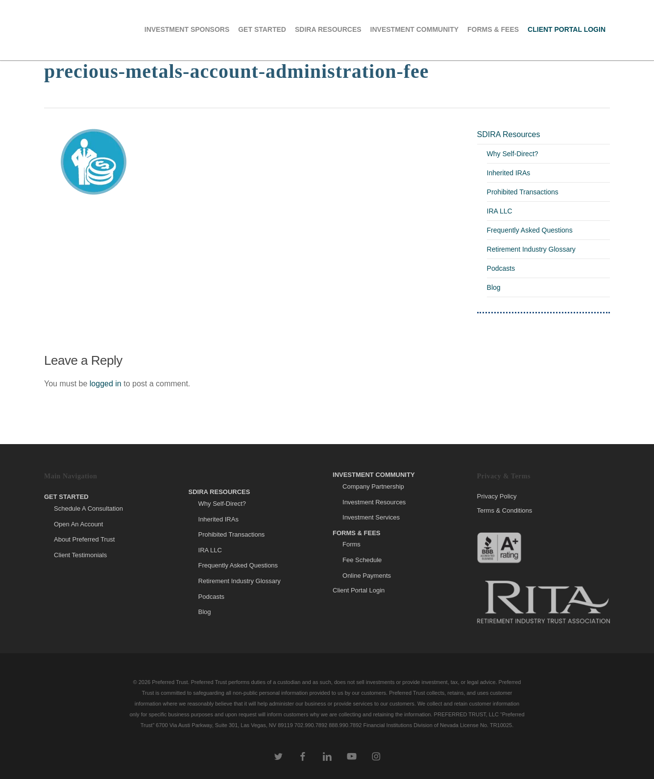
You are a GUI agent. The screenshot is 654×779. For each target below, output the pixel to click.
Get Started (66, 496)
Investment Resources (374, 502)
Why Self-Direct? (512, 154)
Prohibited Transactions (522, 192)
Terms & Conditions (505, 510)
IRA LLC (499, 211)
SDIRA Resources (508, 134)
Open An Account (78, 524)
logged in (105, 383)
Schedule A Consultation (88, 508)
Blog (494, 287)
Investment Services (371, 517)
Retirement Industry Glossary (531, 249)
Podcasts (501, 268)
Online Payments (366, 575)
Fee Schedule (362, 560)
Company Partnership (373, 486)
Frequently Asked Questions (530, 230)
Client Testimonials (80, 555)
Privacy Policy (497, 496)
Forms (351, 544)
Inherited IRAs (509, 173)
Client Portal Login (359, 590)
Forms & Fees (357, 533)
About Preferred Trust (84, 539)
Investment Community (374, 474)
